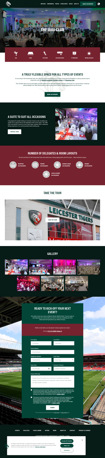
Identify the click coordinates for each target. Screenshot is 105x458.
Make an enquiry (88, 4)
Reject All (67, 445)
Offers (47, 430)
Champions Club (69, 80)
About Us (63, 430)
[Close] (82, 440)
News (54, 430)
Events (17, 430)
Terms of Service (64, 412)
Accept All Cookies (67, 441)
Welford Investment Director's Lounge (52, 80)
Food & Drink (37, 430)
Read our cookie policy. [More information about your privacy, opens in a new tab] (40, 447)
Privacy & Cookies (84, 430)
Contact (72, 430)
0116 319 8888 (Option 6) (55, 331)
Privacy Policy (56, 412)
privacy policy (61, 394)
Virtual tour (14, 132)
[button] (6, 446)
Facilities (26, 430)
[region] (46, 445)
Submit (52, 407)
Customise (67, 450)
